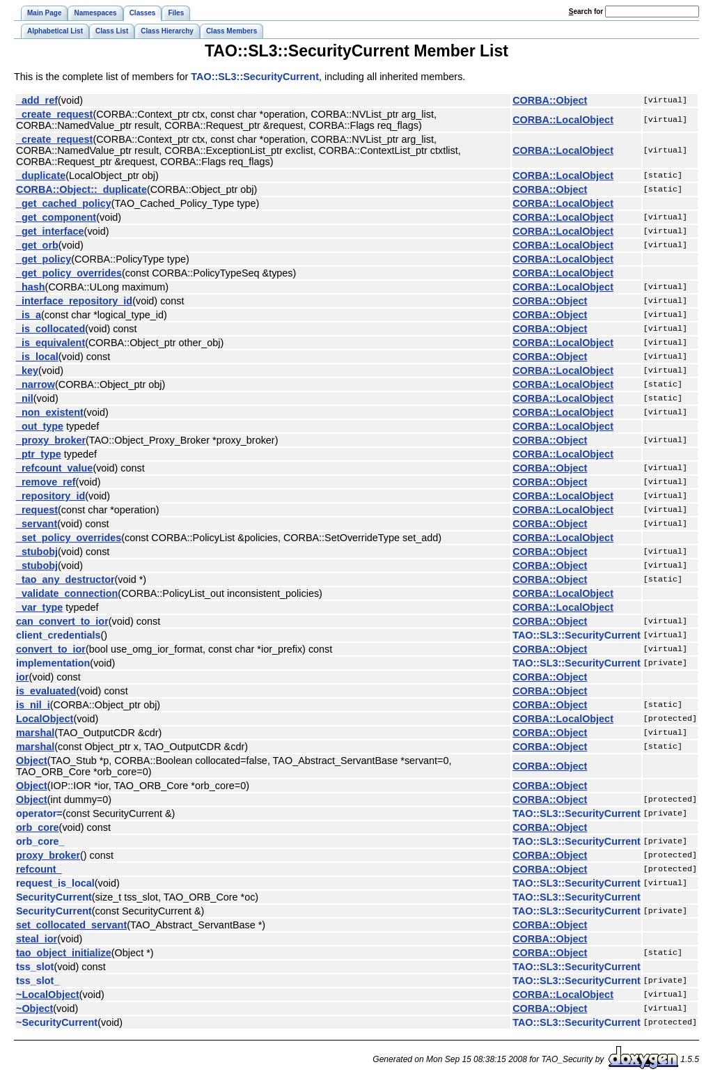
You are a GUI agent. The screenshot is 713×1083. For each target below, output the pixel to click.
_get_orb (37, 245)
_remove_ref (46, 482)
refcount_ (39, 869)
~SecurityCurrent (56, 1022)
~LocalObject (47, 994)
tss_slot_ (37, 980)
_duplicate (40, 175)
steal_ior (36, 938)
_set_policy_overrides (68, 537)
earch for (586, 11)
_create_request (54, 114)
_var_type (39, 607)
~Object (34, 1008)
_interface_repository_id (74, 300)
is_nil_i (33, 704)
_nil (24, 398)
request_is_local (55, 883)
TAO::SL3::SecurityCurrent (255, 76)
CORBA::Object (549, 100)
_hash (30, 287)
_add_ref (37, 100)
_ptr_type (38, 454)
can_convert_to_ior (62, 621)
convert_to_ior (51, 649)
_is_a (28, 314)
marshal (35, 732)
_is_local (37, 356)
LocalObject (44, 718)
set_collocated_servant (71, 924)
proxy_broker (48, 855)
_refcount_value (54, 468)
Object (31, 760)
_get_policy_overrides (69, 273)
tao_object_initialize (63, 952)
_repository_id (50, 495)
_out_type (39, 426)
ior (22, 677)
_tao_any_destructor (65, 579)
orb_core (37, 827)
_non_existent (50, 412)
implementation (53, 663)
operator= (39, 813)
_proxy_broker (51, 440)
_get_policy (43, 259)
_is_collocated (50, 328)
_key (27, 370)
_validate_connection (67, 593)
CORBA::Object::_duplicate (81, 189)
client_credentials (58, 635)
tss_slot (35, 966)
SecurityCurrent (54, 897)
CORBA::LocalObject (562, 119)
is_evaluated (46, 690)
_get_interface (50, 231)
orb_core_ (40, 841)
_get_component (56, 217)
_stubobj (37, 551)
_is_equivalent (50, 342)
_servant (36, 523)
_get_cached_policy (63, 203)
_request (37, 509)
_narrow (35, 384)
